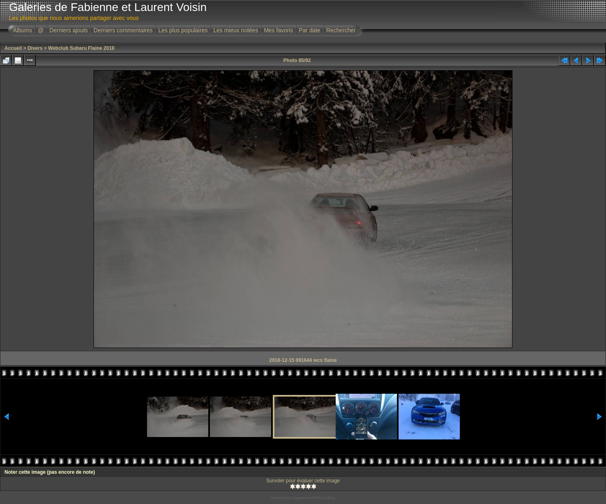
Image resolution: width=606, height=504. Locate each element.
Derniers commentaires (123, 30)
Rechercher (341, 30)
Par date (310, 30)
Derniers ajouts (68, 30)
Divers (34, 48)
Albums (22, 30)
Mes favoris (278, 30)
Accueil (13, 48)
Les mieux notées (235, 30)
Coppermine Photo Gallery (313, 498)
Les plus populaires (183, 30)
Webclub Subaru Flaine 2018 (81, 48)
